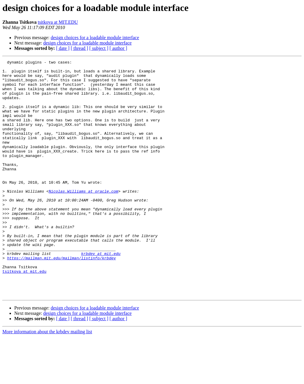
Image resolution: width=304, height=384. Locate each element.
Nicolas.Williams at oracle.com (83, 217)
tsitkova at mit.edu (24, 314)
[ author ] (118, 48)
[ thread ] (79, 48)
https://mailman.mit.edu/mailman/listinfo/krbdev (61, 298)
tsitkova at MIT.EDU (58, 22)
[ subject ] (98, 48)
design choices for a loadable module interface (95, 37)
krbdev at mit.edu (101, 292)
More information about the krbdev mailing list (47, 378)
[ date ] (62, 48)
